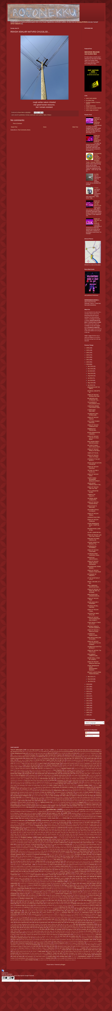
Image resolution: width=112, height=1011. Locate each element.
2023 (87, 355)
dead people (56, 787)
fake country (21, 800)
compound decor (62, 782)
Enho (37, 797)
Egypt (47, 795)
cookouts (99, 782)
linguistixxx (12, 842)
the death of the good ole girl (94, 919)
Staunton (76, 907)
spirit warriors (18, 907)
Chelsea (27, 778)
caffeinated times (48, 775)
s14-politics (48, 890)
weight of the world (20, 949)
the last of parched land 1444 (70, 926)
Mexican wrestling (94, 849)
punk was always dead (94, 874)
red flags (70, 881)
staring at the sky (64, 907)
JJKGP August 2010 (84, 829)
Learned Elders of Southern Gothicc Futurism (83, 839)
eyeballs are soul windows (62, 799)
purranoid (40, 876)
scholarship (13, 893)
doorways (37, 792)
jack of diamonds (32, 829)
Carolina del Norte (14, 777)
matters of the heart (94, 847)
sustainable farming (36, 914)
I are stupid (53, 822)
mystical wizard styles (27, 857)
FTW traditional (76, 807)
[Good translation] (5, 978)
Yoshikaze (69, 958)
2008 (87, 707)
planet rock (58, 869)
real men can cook (98, 880)
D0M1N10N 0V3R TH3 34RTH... (94, 387)
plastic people (34, 871)
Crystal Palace (36, 785)
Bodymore (49, 770)
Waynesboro (51, 948)
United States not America (43, 943)
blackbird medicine (67, 768)
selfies (40, 895)
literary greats (23, 842)
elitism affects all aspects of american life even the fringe (77, 795)
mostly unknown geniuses (58, 852)
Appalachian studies (89, 760)
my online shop (90, 100)
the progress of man (70, 929)
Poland (72, 871)
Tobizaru (83, 936)
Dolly (99, 790)
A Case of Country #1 (17, 755)
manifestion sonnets (15, 847)
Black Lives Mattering (45, 768)
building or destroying (75, 772)
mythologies (37, 858)
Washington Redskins (24, 948)
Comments (89, 735)
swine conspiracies (84, 914)
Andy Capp (21, 760)
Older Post (75, 127)
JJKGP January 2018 (85, 830)
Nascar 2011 (47, 857)
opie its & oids (83, 864)
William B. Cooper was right (54, 953)
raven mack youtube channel (93, 108)
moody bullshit (40, 852)
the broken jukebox (37, 919)
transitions (63, 939)
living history (76, 842)
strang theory (48, 909)
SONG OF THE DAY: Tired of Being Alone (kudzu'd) (97, 138)
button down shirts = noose (87, 773)
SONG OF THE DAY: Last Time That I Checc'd (94, 535)
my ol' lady (59, 856)
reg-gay (98, 881)
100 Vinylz (83, 750)
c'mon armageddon (20, 775)
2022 (87, 357)
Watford (33, 948)
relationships (13, 883)
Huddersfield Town (14, 822)
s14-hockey (34, 890)
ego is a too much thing (37, 795)
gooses (34, 813)
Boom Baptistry (58, 770)
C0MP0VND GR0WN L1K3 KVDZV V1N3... (94, 406)
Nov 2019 (90, 368)
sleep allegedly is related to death (93, 900)
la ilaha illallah (91, 837)
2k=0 (30, 753)
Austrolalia (97, 761)
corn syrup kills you (17, 783)
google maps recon (25, 813)
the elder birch (35, 920)
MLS (94, 851)
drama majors (79, 792)
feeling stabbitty (90, 800)
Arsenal (26, 761)
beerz (20, 766)
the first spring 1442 (58, 922)
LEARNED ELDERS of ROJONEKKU (60, 839)
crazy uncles (13, 785)
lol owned (18, 844)
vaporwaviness (60, 944)
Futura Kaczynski (24, 809)
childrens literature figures (63, 778)
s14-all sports (69, 888)
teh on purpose (45, 917)
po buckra (56, 871)
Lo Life (95, 842)
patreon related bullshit (62, 866)
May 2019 (90, 382)
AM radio (98, 756)
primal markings (90, 873)
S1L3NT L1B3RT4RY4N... (94, 532)
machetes (18, 846)
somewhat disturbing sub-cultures (44, 905)
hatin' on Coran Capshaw (63, 816)
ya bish (37, 958)
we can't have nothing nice (65, 948)
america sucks (29, 758)
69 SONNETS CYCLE (84, 753)
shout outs (89, 898)
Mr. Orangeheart (28, 854)
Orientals (91, 864)
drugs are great (48, 794)
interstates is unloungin (73, 827)
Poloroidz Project (94, 871)
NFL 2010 (12, 861)
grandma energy (76, 813)
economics (99, 794)
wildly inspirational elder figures (38, 953)
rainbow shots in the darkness (22, 878)
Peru (73, 868)
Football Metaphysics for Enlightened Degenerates (85, 804)
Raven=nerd (42, 880)
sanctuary (94, 890)
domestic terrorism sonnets (26, 792)
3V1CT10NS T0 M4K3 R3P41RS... (93, 422)
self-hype (22, 895)
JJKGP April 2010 (61, 829)
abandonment (68, 755)
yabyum (42, 958)
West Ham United (48, 949)
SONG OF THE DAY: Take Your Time (93, 487)
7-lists (100, 753)
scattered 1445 (96, 892)
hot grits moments (91, 820)
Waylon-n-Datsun (42, 948)
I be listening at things (77, 822)
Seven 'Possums (42, 897)
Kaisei (40, 835)
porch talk (21, 873)
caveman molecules (33, 777)
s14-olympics (41, 890)
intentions (33, 827)
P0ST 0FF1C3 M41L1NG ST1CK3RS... (94, 638)
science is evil (23, 893)
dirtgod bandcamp (91, 106)
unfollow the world (92, 941)
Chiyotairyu (20, 780)
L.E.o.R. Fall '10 (69, 837)
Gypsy (76, 815)
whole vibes (60, 951)
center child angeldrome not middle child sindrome (56, 777)
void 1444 (51, 946)
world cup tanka (17, 956)
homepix (28, 114)
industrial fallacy (14, 827)
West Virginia (57, 949)
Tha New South (86, 917)
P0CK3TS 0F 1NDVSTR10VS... (93, 558)
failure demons (95, 799)
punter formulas (13, 876)
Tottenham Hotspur (75, 937)
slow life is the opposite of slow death (32, 902)
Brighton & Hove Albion (43, 772)
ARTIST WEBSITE (15, 23)
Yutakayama (67, 959)
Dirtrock (66, 790)
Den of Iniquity (61, 789)
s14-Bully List (96, 888)
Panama (45, 866)
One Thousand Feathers (41, 864)
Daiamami (95, 785)
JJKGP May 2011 (14, 834)
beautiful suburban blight (81, 765)
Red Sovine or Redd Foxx (79, 881)
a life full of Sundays (29, 755)
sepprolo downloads (67, 895)
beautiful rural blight (67, 765)
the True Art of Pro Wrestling (76, 931)
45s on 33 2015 (62, 753)
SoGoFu (68, 903)
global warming (42, 811)
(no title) (96, 174)
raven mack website (91, 98)
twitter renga (57, 941)
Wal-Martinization (95, 946)
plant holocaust (67, 869)
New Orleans (49, 859)
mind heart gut (54, 851)
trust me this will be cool (26, 941)
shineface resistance (25, 898)
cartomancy (23, 777)
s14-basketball (78, 888)
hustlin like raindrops (43, 822)
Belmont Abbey (49, 766)
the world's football (91, 931)
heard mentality (25, 818)
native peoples (67, 858)
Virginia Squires (27, 946)
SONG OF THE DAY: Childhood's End (93, 425)
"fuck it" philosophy (16, 750)
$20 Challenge (64, 749)
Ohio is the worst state (68, 862)
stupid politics (70, 910)
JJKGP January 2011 (72, 830)
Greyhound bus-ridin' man (31, 815)
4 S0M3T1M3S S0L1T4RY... (92, 410)
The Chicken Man (63, 919)
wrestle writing (52, 956)
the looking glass (65, 927)
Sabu (80, 890)
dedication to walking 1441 (69, 787)
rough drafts (13, 888)
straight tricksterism (39, 909)
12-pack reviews (92, 750)
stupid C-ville (17, 910)
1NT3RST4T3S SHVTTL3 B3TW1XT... (94, 647)
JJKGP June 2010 (38, 832)
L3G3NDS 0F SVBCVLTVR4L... (93, 634)
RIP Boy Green (79, 885)
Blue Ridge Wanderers (20, 770)
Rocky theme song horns (34, 886)
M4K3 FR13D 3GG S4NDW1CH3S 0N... (94, 595)
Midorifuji (28, 851)
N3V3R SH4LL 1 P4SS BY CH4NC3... (94, 658)
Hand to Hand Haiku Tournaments (18, 816)
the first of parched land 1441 (78, 920)
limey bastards (97, 841)
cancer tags (74, 775)
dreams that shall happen (26, 794)
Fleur (99, 802)
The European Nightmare (61, 920)
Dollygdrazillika (14, 792)
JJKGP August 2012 (97, 829)
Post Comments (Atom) (24, 130)
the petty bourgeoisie (33, 929)
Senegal (48, 895)
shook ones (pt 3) (54, 898)
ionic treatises (85, 827)
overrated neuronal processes (33, 866)
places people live (47, 869)
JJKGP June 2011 (50, 832)
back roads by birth (32, 763)
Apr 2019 (90, 385)
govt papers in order (54, 813)
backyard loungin (55, 763)
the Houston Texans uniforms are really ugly (51, 924)
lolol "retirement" (27, 844)
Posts (88, 732)
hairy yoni (83, 815)
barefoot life (66, 763)
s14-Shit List (56, 890)
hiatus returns (73, 818)
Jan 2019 (90, 681)
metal (75, 849)
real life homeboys (79, 880)
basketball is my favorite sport (92, 763)
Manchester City (70, 846)
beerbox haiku (13, 766)
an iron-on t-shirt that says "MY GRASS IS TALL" (71, 758)
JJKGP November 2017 (53, 834)
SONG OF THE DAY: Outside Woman (93, 503)
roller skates (90, 886)
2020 (87, 362)
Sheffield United (93, 897)
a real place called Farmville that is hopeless (50, 755)
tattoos (100, 915)
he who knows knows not (76, 816)
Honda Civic (55, 820)
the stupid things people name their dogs (42, 931)
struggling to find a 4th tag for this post (63, 909)
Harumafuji (43, 816)
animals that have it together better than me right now (50, 760)
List (18, 842)
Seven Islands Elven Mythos (55, 897)
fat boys (48, 800)
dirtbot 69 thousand (46, 790)
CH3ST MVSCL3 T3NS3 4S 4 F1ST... (94, 623)
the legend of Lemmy (54, 927)
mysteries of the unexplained (95, 856)
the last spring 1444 (40, 927)
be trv (20, 765)
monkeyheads (31, 852)
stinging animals (16, 909)
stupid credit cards (28, 910)
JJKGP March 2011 (73, 832)
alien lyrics (48, 756)
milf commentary (35, 851)
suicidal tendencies (94, 910)
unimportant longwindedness (26, 943)
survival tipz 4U (24, 914)
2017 (87, 686)
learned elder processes (42, 839)
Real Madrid (89, 880)
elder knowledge (55, 795)
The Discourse (14, 920)
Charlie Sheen (20, 778)
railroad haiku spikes (81, 876)
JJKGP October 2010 (67, 834)
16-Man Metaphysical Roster (31, 751)
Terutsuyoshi (77, 917)
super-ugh (76, 912)
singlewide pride (27, 900)
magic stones (37, 846)
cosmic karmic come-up (30, 783)
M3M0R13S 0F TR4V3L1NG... (92, 429)
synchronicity (21, 915)
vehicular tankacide (69, 944)
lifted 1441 (43, 841)
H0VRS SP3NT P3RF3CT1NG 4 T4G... (94, 484)
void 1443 (43, 946)
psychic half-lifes (83, 874)
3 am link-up (36, 753)
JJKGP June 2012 (61, 832)
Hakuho (90, 815)
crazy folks (96, 783)
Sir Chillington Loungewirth (39, 900)
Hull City (22, 822)
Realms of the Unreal (47, 881)
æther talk (94, 755)
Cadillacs (39, 775)
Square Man (49, 907)
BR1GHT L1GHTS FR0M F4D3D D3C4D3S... (94, 673)
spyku (43, 907)
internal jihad (40, 827)
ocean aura (42, 862)
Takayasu (62, 915)
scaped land (36, 892)
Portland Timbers (40, 873)
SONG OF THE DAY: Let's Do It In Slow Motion (93, 438)
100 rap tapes (73, 750)
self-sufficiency (32, 895)
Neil (17, 859)
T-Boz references (29, 915)
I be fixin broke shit (63, 822)
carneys (97, 775)
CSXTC (44, 785)
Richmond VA (57, 885)
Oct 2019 (90, 371)
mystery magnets (17, 857)
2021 (87, 359)
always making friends (89, 756)
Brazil (33, 772)
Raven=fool (24, 880)
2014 (87, 693)
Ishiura (95, 827)
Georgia (98, 809)
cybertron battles (83, 785)
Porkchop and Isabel (30, 873)
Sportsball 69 (37, 907)
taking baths (76, 915)
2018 (87, 684)
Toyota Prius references (87, 937)
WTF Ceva (73, 956)
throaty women (19, 936)
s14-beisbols (88, 888)
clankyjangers (60, 780)
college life (39, 782)
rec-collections (59, 881)
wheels (64, 949)
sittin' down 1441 (52, 900)
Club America (19, 782)
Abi (76, 755)
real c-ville (70, 880)
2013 (87, 696)
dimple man (28, 790)
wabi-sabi (59, 946)
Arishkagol (19, 761)
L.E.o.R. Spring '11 (80, 837)
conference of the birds (89, 782)
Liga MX (68, 841)
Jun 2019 (90, 380)
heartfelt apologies (42, 818)
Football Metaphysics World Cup (19, 805)
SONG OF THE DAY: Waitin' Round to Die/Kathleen (93, 563)
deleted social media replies (50, 789)
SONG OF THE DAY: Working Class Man (93, 395)
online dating (69, 864)
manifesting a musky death (94, 846)
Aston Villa (85, 761)
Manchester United (81, 846)
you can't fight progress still (96, 958)
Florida (22, 804)
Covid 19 (79, 783)
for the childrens (42, 805)
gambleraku (22, 114)
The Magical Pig (75, 927)
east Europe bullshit (82, 794)
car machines (82, 775)
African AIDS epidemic (24, 756)
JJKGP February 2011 (46, 830)
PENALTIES (82, 866)
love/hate (67, 844)
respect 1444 (95, 883)
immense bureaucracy (52, 825)
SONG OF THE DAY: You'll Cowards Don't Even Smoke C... (94, 619)
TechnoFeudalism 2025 (35, 917)
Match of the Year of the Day (64, 847)
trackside (37, 939)
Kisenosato (61, 835)
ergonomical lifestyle (51, 797)
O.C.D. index (34, 862)
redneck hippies (90, 881)
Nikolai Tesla (26, 861)
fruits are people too (66, 807)
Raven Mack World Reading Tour (91, 878)
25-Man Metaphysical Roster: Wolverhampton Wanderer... (93, 668)
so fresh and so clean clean (35, 903)
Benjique (66, 766)
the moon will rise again (88, 927)
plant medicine (85, 869)
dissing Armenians (83, 790)
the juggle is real (68, 924)
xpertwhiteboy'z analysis (84, 956)
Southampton (85, 905)
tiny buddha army (73, 936)
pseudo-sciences (72, 874)
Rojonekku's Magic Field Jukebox (75, 887)
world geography (29, 956)
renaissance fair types (33, 883)
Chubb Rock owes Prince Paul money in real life (35, 780)
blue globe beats (90, 768)
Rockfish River (22, 886)
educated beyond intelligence (21, 795)
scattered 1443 (76, 892)
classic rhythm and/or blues (72, 780)
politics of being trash (80, 871)
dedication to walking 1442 (86, 787)
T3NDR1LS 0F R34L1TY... (91, 495)
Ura (69, 943)
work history (88, 954)
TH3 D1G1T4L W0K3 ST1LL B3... (93, 614)
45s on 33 (51, 753)
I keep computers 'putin (48, 824)
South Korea (77, 905)
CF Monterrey (74, 777)
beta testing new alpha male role (89, 766)
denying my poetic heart (78, 789)
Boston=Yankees (85, 770)
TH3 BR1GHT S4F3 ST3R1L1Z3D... (93, 414)
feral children (23, 802)
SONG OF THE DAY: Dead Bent (93, 467)
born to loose (76, 770)
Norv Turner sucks (81, 861)
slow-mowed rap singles (67, 902)
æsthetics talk (87, 755)
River (86, 885)
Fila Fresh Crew (56, 802)
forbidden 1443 (66, 805)
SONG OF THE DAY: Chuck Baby (93, 550)
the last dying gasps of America (83, 924)
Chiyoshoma (13, 780)
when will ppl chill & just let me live (21, 951)
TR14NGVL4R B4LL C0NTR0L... (93, 606)
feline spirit (99, 800)
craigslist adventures (87, 783)
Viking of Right (90, 944)
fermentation (32, 802)
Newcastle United (87, 859)
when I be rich (72, 949)
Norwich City (89, 861)
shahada (76, 897)
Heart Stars (33, 818)
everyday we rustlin (75, 797)
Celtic (41, 777)
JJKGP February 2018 (59, 830)
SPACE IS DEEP (94, 905)
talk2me (82, 915)
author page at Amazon (92, 110)
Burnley (77, 773)
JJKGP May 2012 (26, 834)
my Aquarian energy (68, 854)
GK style (35, 811)
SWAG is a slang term (59, 914)
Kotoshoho (92, 835)
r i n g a (96, 187)
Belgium (42, 766)
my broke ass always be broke (83, 854)
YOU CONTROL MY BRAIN (18, 959)
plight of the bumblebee (46, 871)
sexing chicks (67, 897)
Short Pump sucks (64, 898)
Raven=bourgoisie (14, 880)
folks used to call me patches (44, 804)
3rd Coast (43, 753)
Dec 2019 (90, 366)
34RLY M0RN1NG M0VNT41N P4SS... (94, 586)
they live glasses (47, 932)
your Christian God (31, 960)
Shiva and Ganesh (38, 898)
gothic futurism (42, 813)
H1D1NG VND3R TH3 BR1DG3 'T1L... (93, 543)
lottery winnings (46, 844)
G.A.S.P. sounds (41, 809)
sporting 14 (27, 907)
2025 (87, 350)
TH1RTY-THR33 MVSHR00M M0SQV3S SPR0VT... (94, 479)
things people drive (65, 934)
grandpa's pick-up (86, 813)
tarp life (94, 915)
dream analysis (89, 792)
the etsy (51, 920)
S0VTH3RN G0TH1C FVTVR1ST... (93, 510)
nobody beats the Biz (70, 861)
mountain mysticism (15, 854)
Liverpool (47, 842)
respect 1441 (65, 883)
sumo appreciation (15, 912)
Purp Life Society (23, 876)
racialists (70, 876)
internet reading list (51, 827)
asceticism (78, 761)
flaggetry (81, 802)
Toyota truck (98, 938)
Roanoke (16, 886)
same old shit (87, 890)
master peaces (51, 847)
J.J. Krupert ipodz (17, 829)
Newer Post (14, 127)
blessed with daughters (79, 768)
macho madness (27, 846)
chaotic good (93, 777)
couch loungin (48, 783)
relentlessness (23, 883)
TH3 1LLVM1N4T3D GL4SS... (93, 491)
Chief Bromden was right (47, 778)
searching (74, 893)
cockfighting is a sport (29, 782)
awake (12, 763)
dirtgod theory (57, 790)
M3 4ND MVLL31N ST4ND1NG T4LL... (93, 399)
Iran (91, 827)
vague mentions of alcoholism (47, 944)
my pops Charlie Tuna (71, 856)
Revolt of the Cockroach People (42, 885)
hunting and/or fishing (31, 822)
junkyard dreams (94, 834)
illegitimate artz (40, 825)
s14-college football (15, 890)
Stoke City (24, 909)
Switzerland (13, 915)
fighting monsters (45, 802)
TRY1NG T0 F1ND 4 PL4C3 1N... (93, 471)
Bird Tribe (34, 768)
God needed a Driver (69, 811)
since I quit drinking (17, 900)
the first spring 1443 (72, 922)
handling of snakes (34, 816)
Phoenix (92, 868)
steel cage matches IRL (85, 907)
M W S (12, 846)
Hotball (98, 820)
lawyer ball (22, 839)
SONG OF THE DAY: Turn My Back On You (97, 203)
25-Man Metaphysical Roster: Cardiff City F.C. (93, 525)
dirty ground (73, 790)
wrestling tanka (64, 956)
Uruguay (74, 943)
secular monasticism (93, 893)
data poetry (38, 787)
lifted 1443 (60, 841)
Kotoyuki (98, 835)
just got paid (22, 835)
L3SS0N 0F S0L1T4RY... (94, 517)
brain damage (26, 772)
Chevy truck (35, 778)
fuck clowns (84, 807)
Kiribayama (54, 835)
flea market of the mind (91, 802)
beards (42, 765)
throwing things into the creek (32, 936)
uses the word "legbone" (92, 943)
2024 (87, 352)
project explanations (35, 874)
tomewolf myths (39, 937)
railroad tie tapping (96, 876)
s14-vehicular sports (73, 890)
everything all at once (87, 797)
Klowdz (79, 835)
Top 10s (60, 937)
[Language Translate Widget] (94, 722)
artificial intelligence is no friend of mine (39, 761)
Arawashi (98, 760)
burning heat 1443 (55, 773)
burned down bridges (16, 773)
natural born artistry (78, 857)
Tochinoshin (90, 936)
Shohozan (46, 898)
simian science (98, 898)
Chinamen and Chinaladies (78, 778)
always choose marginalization (74, 756)
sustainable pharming (47, 914)
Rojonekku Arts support (47, 886)
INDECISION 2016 (94, 825)
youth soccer (60, 959)
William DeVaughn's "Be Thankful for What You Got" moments (80, 953)
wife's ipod (92, 951)
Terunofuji (71, 917)
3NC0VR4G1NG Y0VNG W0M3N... (94, 567)
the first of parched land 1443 (24, 922)
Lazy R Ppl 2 (30, 839)
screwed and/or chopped (61, 893)
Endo (23, 797)
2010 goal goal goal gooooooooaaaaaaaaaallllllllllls (87, 751)
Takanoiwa (50, 915)
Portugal (48, 873)
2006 (87, 712)
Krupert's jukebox (26, 837)
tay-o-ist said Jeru (17, 917)
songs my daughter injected (60, 905)
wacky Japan (67, 946)
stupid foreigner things (41, 910)
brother (52, 772)
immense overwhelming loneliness (69, 825)
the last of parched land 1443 (51, 926)
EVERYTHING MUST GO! (24, 799)
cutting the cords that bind (70, 785)
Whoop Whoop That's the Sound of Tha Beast (77, 951)
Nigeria (19, 861)
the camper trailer (49, 919)
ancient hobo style (92, 758)
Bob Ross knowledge (41, 770)
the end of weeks (44, 920)
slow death (16, 902)
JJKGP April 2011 (72, 829)
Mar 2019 (90, 676)
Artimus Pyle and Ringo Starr (57, 761)
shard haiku (83, 897)
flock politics (13, 804)
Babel (23, 763)
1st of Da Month (43, 751)
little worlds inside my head (35, 842)
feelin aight (81, 800)
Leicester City (15, 841)
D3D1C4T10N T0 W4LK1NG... (92, 506)
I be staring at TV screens (25, 824)
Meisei (39, 849)
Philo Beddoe (79, 868)
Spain (11, 907)
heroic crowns (52, 818)
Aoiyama (69, 760)
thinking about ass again (78, 934)
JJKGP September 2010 (81, 834)
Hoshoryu (83, 820)
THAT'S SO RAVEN (24, 919)
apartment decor (77, 760)
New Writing (57, 859)
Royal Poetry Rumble (23, 888)
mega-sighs (13, 849)
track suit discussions (27, 939)
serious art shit (83, 895)
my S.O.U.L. (83, 856)
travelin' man (88, 939)
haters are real (52, 816)
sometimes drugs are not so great (24, 905)
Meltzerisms (45, 849)
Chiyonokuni (97, 778)
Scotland (32, 893)
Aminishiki (38, 758)
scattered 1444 (86, 892)
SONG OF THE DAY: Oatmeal (93, 418)
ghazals (30, 811)
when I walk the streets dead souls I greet (90, 949)
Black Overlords (56, 768)
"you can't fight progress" (33, 750)
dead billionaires (47, 787)
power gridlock (39, 114)
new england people (39, 859)
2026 (87, 348)
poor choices (13, 873)
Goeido (87, 811)
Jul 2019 (90, 378)
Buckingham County (61, 772)
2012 (87, 698)
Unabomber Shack (82, 941)
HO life (100, 818)
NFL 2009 (96, 859)
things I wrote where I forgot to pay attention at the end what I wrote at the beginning (37, 934)
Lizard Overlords (87, 842)
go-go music (52, 811)
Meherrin (32, 849)
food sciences (64, 804)
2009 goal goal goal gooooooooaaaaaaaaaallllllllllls (61, 751)
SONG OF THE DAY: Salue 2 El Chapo (93, 456)
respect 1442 (75, 883)
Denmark (69, 789)
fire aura (74, 802)
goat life (59, 811)
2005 (87, 715)
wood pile (73, 954)
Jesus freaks (51, 829)
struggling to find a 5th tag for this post (89, 909)
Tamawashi (88, 915)
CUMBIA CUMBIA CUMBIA (55, 785)
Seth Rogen (13, 897)
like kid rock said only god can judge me (82, 841)
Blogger (63, 964)
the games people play (86, 922)
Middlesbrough (21, 851)
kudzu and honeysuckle (45, 837)
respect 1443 (85, 883)
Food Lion (55, 804)
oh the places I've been (54, 863)
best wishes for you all (75, 766)
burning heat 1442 (42, 773)
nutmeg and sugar (24, 862)
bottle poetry (17, 772)
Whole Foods (51, 951)
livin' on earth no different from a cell (60, 842)
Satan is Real (19, 892)
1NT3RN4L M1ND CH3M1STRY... (92, 499)
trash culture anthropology (75, 939)
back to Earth (43, 763)
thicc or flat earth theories (58, 932)
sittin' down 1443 (76, 900)
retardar (30, 885)
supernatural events (87, 912)
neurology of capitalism (25, 859)
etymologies (60, 797)
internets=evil (61, 827)
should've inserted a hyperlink (78, 898)
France (85, 805)
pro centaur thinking (24, 874)
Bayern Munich (13, 765)
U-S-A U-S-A (73, 941)
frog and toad (57, 807)
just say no (29, 835)
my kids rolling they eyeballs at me (26, 856)
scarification (45, 892)
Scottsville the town (40, 893)
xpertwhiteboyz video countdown (26, 958)
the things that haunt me (61, 931)
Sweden (76, 914)
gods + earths (79, 811)
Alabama (34, 756)
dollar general (91, 790)
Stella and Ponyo (97, 907)
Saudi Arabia (28, 892)
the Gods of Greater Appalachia (19, 924)
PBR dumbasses (74, 866)
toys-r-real (15, 939)
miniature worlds (65, 851)
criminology (22, 785)
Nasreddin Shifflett (56, 857)
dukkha (57, 794)
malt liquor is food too (59, 846)
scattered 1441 (54, 892)
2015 (87, 691)
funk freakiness (15, 809)
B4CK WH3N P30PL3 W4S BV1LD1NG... (93, 442)
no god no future (59, 861)
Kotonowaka (85, 835)
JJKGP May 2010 (95, 832)
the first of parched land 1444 (42, 922)
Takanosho (56, 915)
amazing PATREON (82, 22)
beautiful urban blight (94, 765)
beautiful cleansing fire (53, 765)
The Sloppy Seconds (25, 931)
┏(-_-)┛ (56, 749)
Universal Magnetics (59, 943)
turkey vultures (48, 941)
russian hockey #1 (41, 888)
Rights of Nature (47, 114)
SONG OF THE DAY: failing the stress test (94, 662)
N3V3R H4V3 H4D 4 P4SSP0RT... (93, 602)
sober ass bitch (60, 903)
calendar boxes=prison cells (61, 775)
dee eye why (39, 789)
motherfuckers (95, 852)
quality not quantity (61, 876)
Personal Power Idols (64, 868)
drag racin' (70, 792)
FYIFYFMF (32, 809)
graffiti (65, 813)
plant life (76, 869)
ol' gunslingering (85, 862)
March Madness (41, 847)
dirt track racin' (36, 790)
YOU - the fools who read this (81, 958)
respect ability (23, 885)
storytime (30, 909)
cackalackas (32, 775)
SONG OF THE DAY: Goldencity (93, 520)
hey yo (59, 818)
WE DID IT (77, 948)
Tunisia (41, 941)
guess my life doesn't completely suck (51, 815)
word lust (80, 954)
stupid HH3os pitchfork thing (56, 910)
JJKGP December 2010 (18, 830)
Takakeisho (43, 915)
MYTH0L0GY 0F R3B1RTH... (92, 575)
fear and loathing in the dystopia (59, 800)
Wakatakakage (86, 946)
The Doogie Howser (25, 920)
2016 (87, 689)
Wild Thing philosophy (24, 953)
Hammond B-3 (97, 815)
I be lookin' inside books (90, 822)
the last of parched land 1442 (33, 926)
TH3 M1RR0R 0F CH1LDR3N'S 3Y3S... (94, 403)
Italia (101, 827)
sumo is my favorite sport (32, 912)
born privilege (68, 770)
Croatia (29, 785)
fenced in (14, 802)
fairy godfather (13, 800)
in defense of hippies (83, 825)
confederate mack (76, 782)
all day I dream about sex (59, 756)
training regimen (45, 939)
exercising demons (49, 799)
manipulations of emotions (28, 847)
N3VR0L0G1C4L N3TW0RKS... (92, 547)
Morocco (48, 852)
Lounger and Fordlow (57, 844)
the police (42, 929)
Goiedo (92, 811)
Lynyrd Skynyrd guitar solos (92, 844)
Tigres (51, 936)
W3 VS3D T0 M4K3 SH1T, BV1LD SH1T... (94, 446)
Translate (95, 725)
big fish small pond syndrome (23, 768)
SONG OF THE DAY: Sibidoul (93, 514)
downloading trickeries (59, 792)
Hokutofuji (14, 820)
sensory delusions (56, 895)
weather (83, 948)
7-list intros (93, 753)
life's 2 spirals (34, 841)
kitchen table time (71, 835)
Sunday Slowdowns (47, 912)
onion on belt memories (56, 864)
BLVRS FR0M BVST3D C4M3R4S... (94, 433)
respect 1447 (14, 885)
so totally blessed (50, 903)
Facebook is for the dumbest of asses (81, 799)
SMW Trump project (21, 903)
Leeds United (99, 839)
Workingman (98, 954)
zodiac (72, 959)
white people (41, 951)
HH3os (65, 818)
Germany (12, 811)
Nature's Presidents (90, 857)
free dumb (29, 807)
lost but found (36, 844)
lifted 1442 (52, 841)
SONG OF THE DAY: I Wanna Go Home (93, 630)
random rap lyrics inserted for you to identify (56, 878)
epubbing (42, 797)
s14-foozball (27, 890)
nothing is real (98, 861)
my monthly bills (49, 856)
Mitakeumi (74, 851)
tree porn (99, 939)
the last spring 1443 (27, 927)
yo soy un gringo (60, 958)
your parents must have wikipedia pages (46, 959)
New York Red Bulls (77, 859)
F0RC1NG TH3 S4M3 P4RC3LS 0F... (93, 539)
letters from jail (24, 841)
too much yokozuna (49, 937)
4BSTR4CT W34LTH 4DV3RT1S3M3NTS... (94, 627)
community (53, 782)
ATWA (91, 761)
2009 (87, 705)
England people (29, 797)
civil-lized (51, 780)
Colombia (46, 782)
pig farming (36, 869)
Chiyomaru (90, 778)
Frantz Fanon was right (94, 805)
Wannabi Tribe (13, 948)
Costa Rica (41, 783)
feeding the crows (73, 800)
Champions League (83, 777)
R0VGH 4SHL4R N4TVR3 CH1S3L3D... (94, 463)
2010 (87, 703)
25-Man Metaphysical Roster (18, 753)
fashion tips (41, 800)
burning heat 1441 (30, 773)
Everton (66, 797)
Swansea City (70, 914)
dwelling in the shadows (67, 794)
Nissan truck (39, 861)
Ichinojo (32, 825)
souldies (70, 905)
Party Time (51, 866)
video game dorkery (80, 944)
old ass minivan (94, 862)
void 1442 (35, 946)
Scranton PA (50, 893)
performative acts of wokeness (49, 868)
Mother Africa (69, 853)
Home (44, 127)
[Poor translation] (11, 978)
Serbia (76, 895)
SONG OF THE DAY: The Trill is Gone (94, 651)
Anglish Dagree (29, 760)
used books (81, 943)
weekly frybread (92, 948)
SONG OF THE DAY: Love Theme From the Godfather (94, 643)
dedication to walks (27, 789)
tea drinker (25, 917)
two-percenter (65, 941)
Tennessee (53, 917)
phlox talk (86, 868)
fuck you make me (93, 807)
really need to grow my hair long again (31, 881)
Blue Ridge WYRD (31, 770)
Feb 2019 (90, 679)
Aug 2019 (90, 375)
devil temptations (91, 789)
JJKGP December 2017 (32, 830)
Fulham (100, 807)
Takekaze (69, 915)
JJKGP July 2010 (97, 830)
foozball (33, 805)
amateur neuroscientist (16, 758)
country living (70, 783)
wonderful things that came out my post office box (56, 954)
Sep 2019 (90, 373)
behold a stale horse (31, 766)
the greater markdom (34, 924)
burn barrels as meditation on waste (92, 772)
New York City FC (67, 859)
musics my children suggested (56, 854)
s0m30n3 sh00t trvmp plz (59, 888)
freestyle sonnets (46, 807)
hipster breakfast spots (84, 818)
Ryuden (50, 888)
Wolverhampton (25, 954)
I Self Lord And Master (62, 824)
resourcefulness (56, 883)
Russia (33, 888)
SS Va (55, 907)
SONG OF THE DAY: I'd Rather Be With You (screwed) (94, 591)
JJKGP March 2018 (84, 832)
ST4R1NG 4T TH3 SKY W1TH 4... (94, 459)
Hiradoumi (94, 818)
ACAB (80, 755)
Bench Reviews (58, 766)
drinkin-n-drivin (38, 794)
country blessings (59, 783)
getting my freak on (21, 811)
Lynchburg (81, 844)
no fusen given (49, 861)
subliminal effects (82, 910)
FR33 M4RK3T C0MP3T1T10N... (93, 655)
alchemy (40, 756)
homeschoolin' (45, 820)
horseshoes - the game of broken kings (69, 820)
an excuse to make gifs (48, 758)
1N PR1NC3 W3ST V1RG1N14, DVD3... (94, 554)
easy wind (92, 794)
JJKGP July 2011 (17, 832)
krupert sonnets (14, 837)
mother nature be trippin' (83, 853)
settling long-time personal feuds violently (27, 897)
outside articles (20, 866)
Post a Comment (17, 123)
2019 (87, 364)
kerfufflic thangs (47, 835)
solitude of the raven (77, 903)
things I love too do (85, 932)
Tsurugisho (35, 941)
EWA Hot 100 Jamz (36, 799)
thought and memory (90, 934)
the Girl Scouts (98, 922)
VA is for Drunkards (32, 944)
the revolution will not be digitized (88, 929)
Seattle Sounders (82, 893)
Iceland (26, 825)
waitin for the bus (77, 946)
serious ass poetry (94, 895)
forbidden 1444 (76, 805)
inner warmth (26, 827)
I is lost (37, 824)
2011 (87, 700)
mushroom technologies (40, 854)
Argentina (12, 761)
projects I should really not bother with (54, 874)
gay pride (65, 809)
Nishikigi (32, 861)
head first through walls (90, 816)
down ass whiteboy (46, 792)
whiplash (34, 951)
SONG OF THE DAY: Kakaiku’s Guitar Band (94, 571)
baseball (81, 763)
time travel (63, 936)
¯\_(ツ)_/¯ (47, 750)
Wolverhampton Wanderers (36, 954)
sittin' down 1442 (64, 900)
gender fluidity (73, 809)
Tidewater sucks (44, 936)
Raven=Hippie (33, 880)
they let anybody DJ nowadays (32, 932)
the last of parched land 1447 (89, 926)
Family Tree (31, 800)
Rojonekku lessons (59, 886)
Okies (77, 862)
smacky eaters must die (82, 902)
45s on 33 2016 (72, 753)
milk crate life (44, 851)
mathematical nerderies (79, 847)
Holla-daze (21, 820)
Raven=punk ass (52, 880)
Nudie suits (15, 862)
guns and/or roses (68, 815)
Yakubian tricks (50, 958)
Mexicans (13, 851)
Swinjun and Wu (95, 914)
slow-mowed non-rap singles (52, 902)
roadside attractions (96, 885)
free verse (37, 807)
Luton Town (74, 844)
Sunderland (56, 912)
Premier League (79, 873)
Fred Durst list (13, 807)
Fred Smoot (22, 807)
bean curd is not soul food (30, 765)
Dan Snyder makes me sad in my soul (26, 787)
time (56, 936)
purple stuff (32, 876)
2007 (87, 710)
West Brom (28, 949)
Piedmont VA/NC (26, 869)
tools (56, 937)
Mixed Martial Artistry (84, 851)
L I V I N (59, 837)
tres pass (16, 941)
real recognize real (16, 881)
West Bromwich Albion (37, 949)
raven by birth (76, 878)
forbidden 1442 (55, 805)
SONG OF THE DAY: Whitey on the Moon (94, 450)
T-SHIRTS (36, 915)
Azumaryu (18, 763)
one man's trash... (27, 864)
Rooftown (97, 886)
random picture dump (37, 878)
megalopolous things (23, 849)
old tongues (18, 864)
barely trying (74, 763)
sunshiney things (66, 912)
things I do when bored (72, 932)
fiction (37, 802)
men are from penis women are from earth (61, 849)
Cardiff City (91, 775)
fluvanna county (30, 804)
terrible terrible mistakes (62, 917)
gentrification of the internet (85, 809)
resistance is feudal (45, 883)
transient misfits (55, 939)
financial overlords (65, 802)
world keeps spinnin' (41, 956)
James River (41, 829)
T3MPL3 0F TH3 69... (93, 453)
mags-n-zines (47, 846)
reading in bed (62, 880)
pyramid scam (49, 876)
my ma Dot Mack (40, 856)
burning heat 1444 (68, 773)
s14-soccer (64, 890)
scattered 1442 (65, 892)
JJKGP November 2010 (39, 834)
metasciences (83, 849)
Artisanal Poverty (70, 761)
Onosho (76, 864)
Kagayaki (36, 835)
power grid (32, 114)
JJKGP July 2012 (27, 832)
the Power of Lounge (54, 929)
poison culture (64, 871)
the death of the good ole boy (78, 919)
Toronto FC (66, 937)
